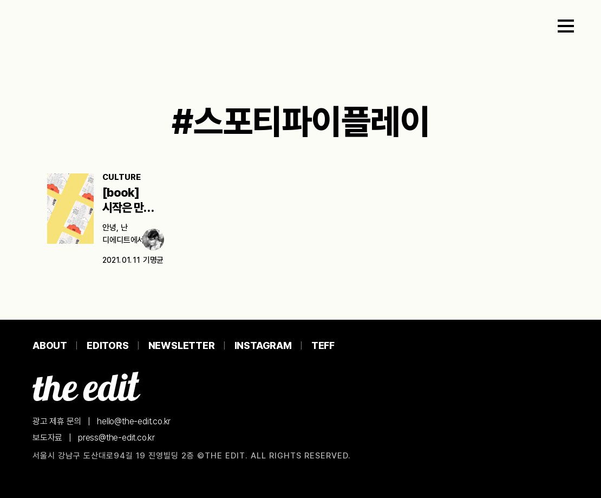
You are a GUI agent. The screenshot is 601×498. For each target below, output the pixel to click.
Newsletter (181, 345)
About (49, 345)
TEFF (323, 345)
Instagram (263, 345)
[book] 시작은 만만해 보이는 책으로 (132, 207)
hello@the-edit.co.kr (134, 421)
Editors (108, 345)
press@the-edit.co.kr (116, 437)
